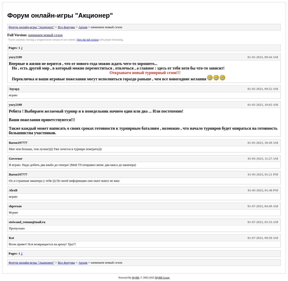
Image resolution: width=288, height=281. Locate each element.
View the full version (87, 39)
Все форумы (66, 27)
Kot (11, 238)
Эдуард (14, 89)
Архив (82, 27)
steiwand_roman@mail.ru (27, 222)
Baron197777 (18, 143)
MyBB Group (162, 277)
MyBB (135, 277)
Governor (15, 158)
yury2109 (15, 57)
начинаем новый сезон (45, 35)
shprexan (15, 206)
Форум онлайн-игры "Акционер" (60, 15)
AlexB (13, 190)
